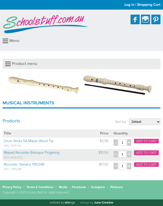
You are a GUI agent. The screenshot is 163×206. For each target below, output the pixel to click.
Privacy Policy (12, 187)
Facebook (79, 187)
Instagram (98, 187)
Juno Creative (103, 202)
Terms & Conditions (40, 187)
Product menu (21, 63)
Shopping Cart (148, 5)
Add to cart (146, 141)
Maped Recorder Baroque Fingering (31, 152)
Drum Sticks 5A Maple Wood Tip (28, 141)
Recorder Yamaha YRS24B (24, 164)
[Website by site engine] (62, 202)
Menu (11, 40)
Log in (129, 5)
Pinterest (116, 187)
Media (63, 187)
